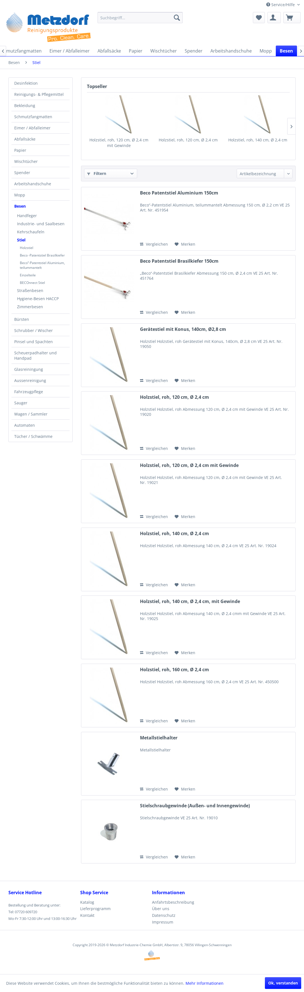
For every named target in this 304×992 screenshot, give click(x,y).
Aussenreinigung (30, 380)
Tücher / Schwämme (33, 436)
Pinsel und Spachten (33, 341)
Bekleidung (24, 105)
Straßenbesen (30, 290)
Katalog (87, 902)
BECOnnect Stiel (32, 282)
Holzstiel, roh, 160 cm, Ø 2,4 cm (174, 670)
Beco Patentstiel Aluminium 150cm (179, 193)
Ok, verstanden (283, 983)
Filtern (96, 173)
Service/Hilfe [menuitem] (281, 4)
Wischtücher (26, 161)
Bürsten (21, 319)
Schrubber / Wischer (33, 330)
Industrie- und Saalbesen (41, 223)
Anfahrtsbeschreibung (173, 902)
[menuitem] (140, 17)
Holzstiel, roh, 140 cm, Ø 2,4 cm (257, 140)
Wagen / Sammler (31, 414)
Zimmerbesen (30, 306)
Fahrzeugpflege (28, 391)
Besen (20, 206)
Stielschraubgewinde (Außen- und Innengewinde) (195, 806)
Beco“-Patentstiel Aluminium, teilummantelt (42, 265)
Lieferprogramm (95, 908)
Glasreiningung (28, 369)
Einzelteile (28, 275)
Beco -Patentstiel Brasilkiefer (42, 255)
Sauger (20, 402)
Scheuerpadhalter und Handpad (35, 355)
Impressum (162, 922)
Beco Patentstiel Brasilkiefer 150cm (179, 261)
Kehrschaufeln (30, 231)
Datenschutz (163, 915)
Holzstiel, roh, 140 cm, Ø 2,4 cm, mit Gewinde (190, 601)
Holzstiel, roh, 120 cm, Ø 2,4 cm (188, 140)
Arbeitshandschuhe (32, 183)
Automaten (24, 425)
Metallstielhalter (158, 738)
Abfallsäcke (24, 139)
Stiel (21, 240)
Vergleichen (154, 244)
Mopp (19, 195)
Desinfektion (26, 83)
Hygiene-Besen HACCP (38, 298)
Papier (20, 150)
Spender (22, 172)
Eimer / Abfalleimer (32, 127)
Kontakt (87, 915)
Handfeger (27, 215)
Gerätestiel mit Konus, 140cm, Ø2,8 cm (183, 329)
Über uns (160, 908)
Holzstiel (26, 247)
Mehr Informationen (205, 983)
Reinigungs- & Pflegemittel (39, 94)
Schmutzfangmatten (33, 116)
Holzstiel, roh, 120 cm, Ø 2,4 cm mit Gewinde (118, 142)
